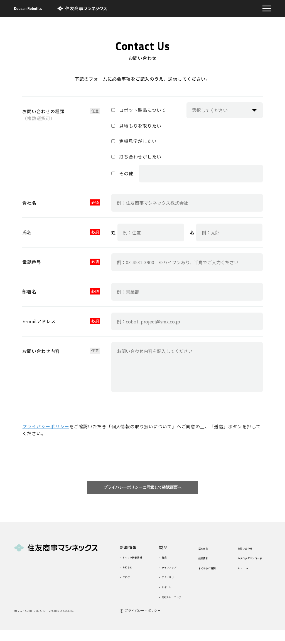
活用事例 (206, 552)
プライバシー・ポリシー (143, 622)
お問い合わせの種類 (43, 115)
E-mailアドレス (38, 321)
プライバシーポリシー (45, 426)
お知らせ (131, 578)
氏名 (27, 232)
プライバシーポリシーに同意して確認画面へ (142, 489)
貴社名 (29, 202)
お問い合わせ (250, 552)
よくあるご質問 (212, 572)
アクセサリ (173, 580)
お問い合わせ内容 (41, 351)
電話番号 (31, 262)
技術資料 (206, 562)
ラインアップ (175, 571)
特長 (167, 561)
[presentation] (142, 459)
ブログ (129, 588)
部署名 (29, 291)
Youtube (246, 579)
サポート (171, 590)
